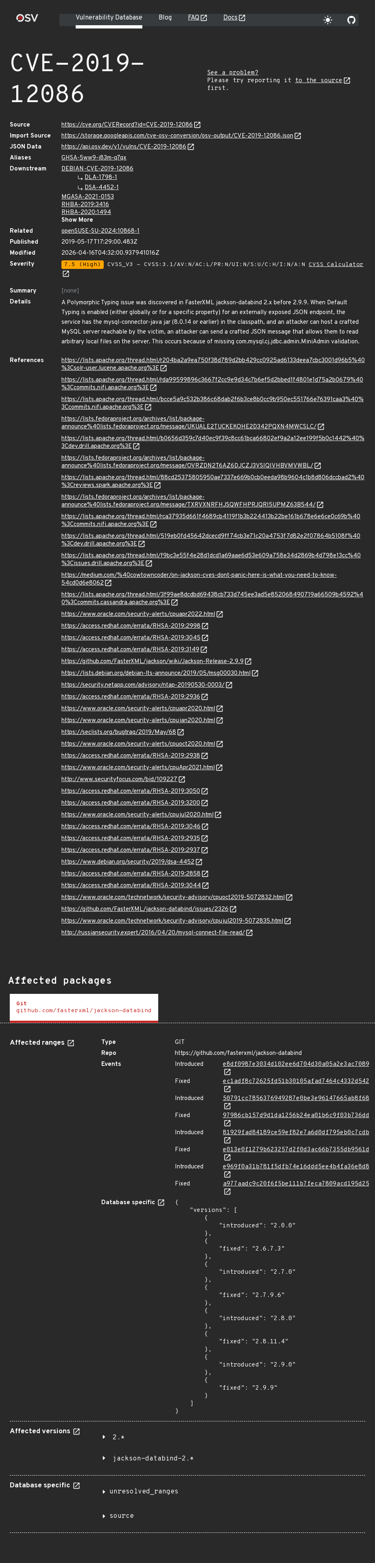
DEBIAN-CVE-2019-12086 (97, 169)
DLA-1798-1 (101, 177)
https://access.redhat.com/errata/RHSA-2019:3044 (131, 886)
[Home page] (27, 20)
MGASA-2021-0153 (87, 197)
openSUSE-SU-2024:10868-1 (100, 231)
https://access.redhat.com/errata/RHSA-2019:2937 (130, 850)
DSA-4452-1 (102, 188)
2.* (119, 1438)
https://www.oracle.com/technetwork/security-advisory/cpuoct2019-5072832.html (173, 898)
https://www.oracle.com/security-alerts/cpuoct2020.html (138, 744)
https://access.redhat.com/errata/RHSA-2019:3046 (131, 827)
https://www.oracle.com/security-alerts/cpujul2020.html (137, 815)
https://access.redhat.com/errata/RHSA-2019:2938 (130, 756)
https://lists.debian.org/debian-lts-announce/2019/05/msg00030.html (156, 673)
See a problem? (232, 73)
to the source (318, 81)
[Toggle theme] (328, 20)
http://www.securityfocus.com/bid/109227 (119, 780)
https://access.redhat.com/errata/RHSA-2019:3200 (130, 803)
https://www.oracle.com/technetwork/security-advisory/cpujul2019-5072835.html (172, 921)
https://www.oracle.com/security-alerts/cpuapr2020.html (138, 709)
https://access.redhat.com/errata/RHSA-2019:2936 (130, 697)
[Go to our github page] (351, 20)
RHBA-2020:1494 (86, 212)
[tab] (84, 1008)
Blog (165, 18)
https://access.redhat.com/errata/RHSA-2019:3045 (131, 638)
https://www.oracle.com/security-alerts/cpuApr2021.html (138, 768)
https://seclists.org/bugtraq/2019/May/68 (118, 732)
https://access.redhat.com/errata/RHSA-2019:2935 (130, 839)
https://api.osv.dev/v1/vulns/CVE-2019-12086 (123, 147)
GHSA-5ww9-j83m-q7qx (93, 158)
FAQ (193, 18)
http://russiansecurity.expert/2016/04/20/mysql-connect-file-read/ (153, 933)
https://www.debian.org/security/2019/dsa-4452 (127, 862)
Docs (230, 18)
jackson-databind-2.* (153, 1459)
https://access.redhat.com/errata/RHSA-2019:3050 (130, 791)
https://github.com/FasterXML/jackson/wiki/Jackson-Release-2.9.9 (152, 662)
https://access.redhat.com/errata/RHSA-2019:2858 (131, 874)
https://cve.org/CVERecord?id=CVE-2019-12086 (127, 125)
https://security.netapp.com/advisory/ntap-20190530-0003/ (143, 685)
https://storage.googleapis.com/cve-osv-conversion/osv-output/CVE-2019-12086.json (177, 136)
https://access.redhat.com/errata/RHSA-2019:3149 (130, 650)
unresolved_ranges (144, 1492)
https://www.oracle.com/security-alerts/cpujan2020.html (138, 721)
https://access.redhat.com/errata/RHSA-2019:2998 (131, 626)
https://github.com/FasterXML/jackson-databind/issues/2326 (145, 909)
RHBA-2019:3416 (85, 205)
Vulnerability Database (109, 18)
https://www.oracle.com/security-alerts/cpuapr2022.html (138, 614)
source (121, 1516)
